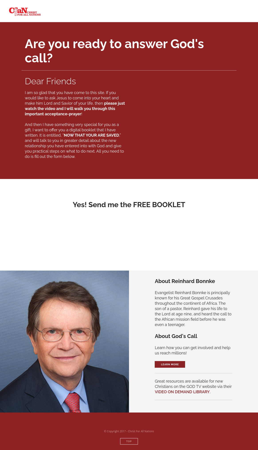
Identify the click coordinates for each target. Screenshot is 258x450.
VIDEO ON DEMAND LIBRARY (182, 391)
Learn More (170, 364)
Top (129, 441)
